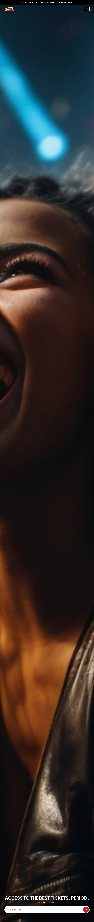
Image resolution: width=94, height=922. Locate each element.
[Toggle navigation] (87, 9)
